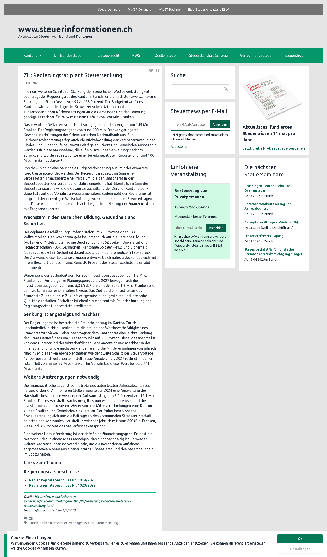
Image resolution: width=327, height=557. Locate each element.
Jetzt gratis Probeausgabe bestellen (274, 148)
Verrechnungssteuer (256, 55)
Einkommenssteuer (53, 523)
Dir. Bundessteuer (68, 55)
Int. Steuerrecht (107, 55)
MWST (137, 55)
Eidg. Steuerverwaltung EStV (208, 9)
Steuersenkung (107, 523)
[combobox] (200, 88)
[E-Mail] (189, 124)
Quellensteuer (165, 55)
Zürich (33, 523)
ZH (31, 518)
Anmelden (220, 124)
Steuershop (294, 55)
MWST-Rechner (170, 9)
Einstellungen (300, 549)
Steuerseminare (109, 9)
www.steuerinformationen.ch (75, 29)
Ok (300, 538)
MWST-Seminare (139, 9)
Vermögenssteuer (81, 523)
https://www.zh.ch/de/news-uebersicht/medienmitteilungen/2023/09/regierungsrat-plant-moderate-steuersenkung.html (77, 501)
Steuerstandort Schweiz (208, 55)
